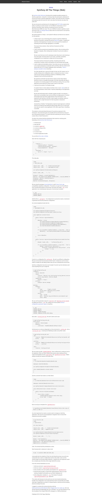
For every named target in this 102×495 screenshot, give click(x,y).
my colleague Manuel (44, 30)
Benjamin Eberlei (26, 1)
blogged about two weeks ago (58, 488)
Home (61, 1)
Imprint (75, 1)
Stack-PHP (56, 40)
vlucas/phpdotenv (48, 184)
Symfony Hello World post (40, 15)
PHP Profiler (60, 24)
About (65, 1)
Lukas (62, 87)
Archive (70, 1)
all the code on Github (43, 136)
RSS (79, 1)
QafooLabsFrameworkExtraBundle (40, 488)
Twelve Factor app (60, 184)
